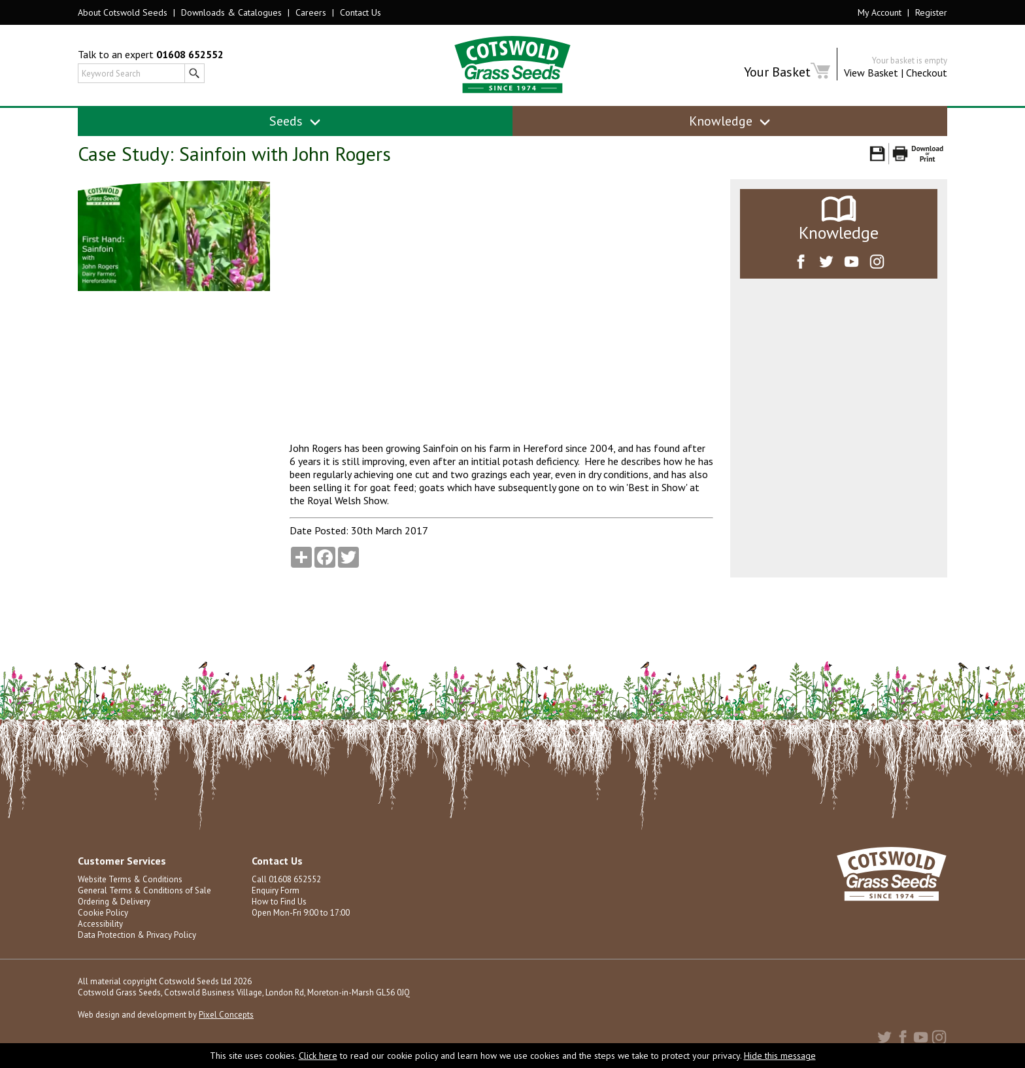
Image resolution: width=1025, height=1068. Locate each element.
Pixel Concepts (226, 1014)
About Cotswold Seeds (122, 12)
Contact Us (360, 12)
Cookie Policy (103, 912)
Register (931, 12)
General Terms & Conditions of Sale (144, 890)
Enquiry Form (275, 890)
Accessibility (100, 923)
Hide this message (780, 1055)
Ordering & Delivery (114, 901)
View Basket (871, 72)
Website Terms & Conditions (130, 879)
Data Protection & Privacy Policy (137, 934)
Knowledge (730, 120)
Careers (310, 12)
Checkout (926, 72)
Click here (318, 1055)
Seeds (295, 120)
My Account (879, 12)
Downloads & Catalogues (231, 12)
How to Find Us (279, 901)
